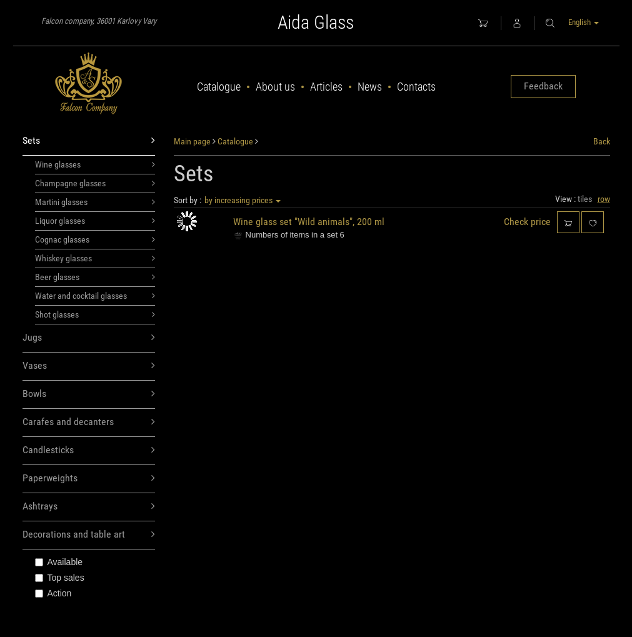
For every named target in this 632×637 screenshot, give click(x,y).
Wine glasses (95, 164)
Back (601, 141)
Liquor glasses (95, 220)
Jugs (89, 338)
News (370, 86)
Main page (192, 141)
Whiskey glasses (95, 258)
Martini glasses (95, 202)
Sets (89, 141)
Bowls (89, 394)
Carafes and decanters (89, 422)
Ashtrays (89, 506)
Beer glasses (95, 277)
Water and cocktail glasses (95, 295)
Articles (326, 86)
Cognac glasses (95, 239)
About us (275, 86)
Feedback (543, 86)
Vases (89, 366)
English (583, 22)
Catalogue (219, 86)
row (604, 199)
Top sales (59, 578)
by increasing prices (242, 200)
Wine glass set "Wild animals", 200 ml (308, 222)
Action (53, 593)
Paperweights (89, 478)
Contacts (416, 86)
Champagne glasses (95, 183)
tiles (585, 199)
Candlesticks (89, 450)
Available (59, 562)
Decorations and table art (89, 535)
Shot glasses (95, 314)
